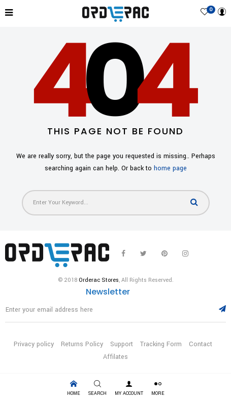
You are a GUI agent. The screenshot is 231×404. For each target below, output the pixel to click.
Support (121, 344)
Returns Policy (82, 344)
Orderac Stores (99, 280)
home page (170, 168)
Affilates (115, 356)
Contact (200, 344)
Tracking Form (161, 344)
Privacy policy (34, 344)
